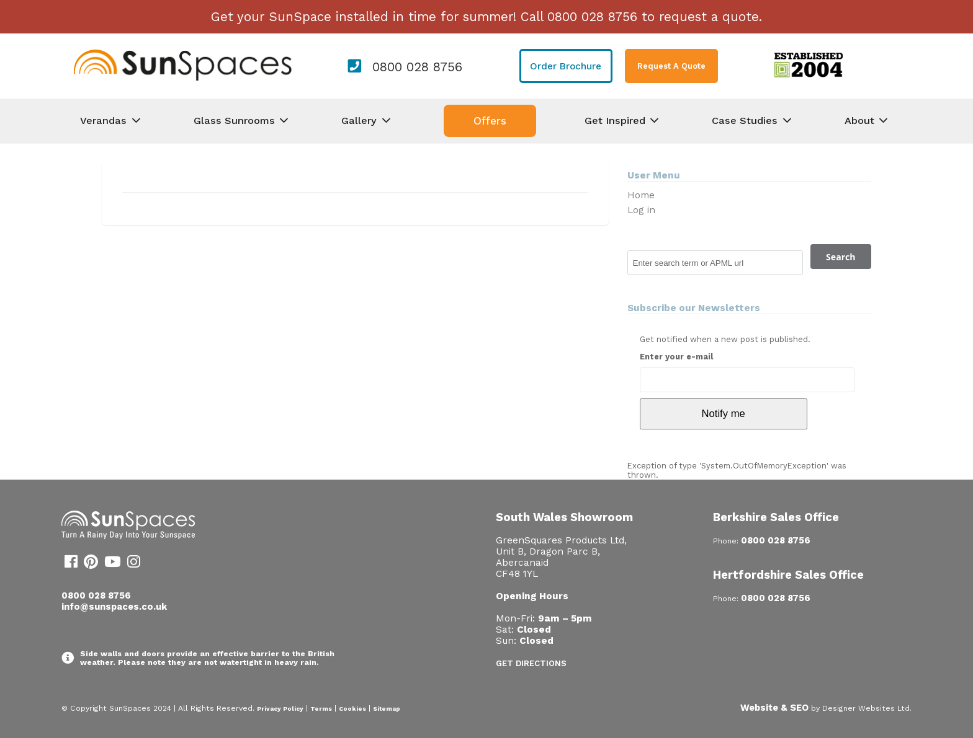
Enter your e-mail (676, 356)
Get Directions (531, 663)
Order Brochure (565, 66)
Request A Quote (671, 66)
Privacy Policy (280, 708)
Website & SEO (774, 707)
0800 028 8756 (417, 66)
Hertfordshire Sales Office (788, 574)
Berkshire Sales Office (776, 517)
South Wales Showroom (564, 517)
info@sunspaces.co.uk (114, 606)
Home (641, 195)
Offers (489, 121)
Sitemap (386, 708)
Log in (641, 210)
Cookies (352, 708)
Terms (321, 708)
